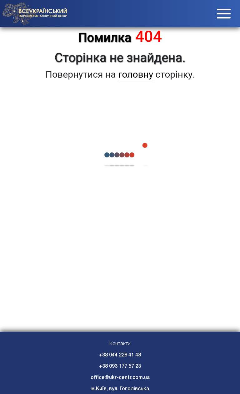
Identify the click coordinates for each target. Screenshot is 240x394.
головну (135, 74)
